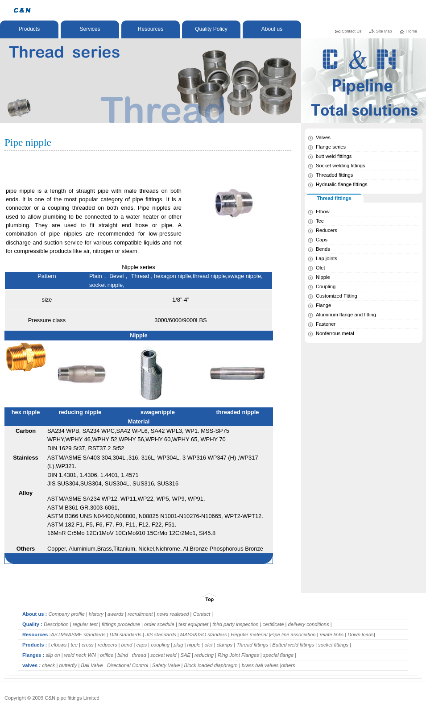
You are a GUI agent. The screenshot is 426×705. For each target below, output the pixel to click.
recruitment (139, 614)
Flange (323, 305)
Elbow (322, 211)
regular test (84, 624)
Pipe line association (293, 634)
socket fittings (334, 644)
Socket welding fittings (340, 165)
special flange (278, 655)
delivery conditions (308, 624)
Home (411, 31)
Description (56, 624)
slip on (52, 655)
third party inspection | (237, 624)
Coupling (325, 286)
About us (271, 29)
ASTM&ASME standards (78, 634)
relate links (331, 634)
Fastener (325, 324)
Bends (323, 249)
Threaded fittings (334, 175)
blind (122, 655)
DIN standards (125, 634)
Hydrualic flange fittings (342, 184)
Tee (320, 221)
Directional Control (127, 665)
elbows (58, 644)
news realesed (173, 614)
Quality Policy (211, 29)
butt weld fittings (334, 156)
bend (127, 644)
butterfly (68, 665)
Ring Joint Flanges (238, 655)
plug (179, 644)
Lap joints (326, 258)
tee (74, 644)
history (95, 614)
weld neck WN (79, 655)
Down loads (360, 634)
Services (89, 29)
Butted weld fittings (293, 644)
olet (207, 644)
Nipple (323, 277)
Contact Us (352, 31)
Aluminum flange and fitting (346, 314)
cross (87, 644)
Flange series (331, 146)
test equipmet (192, 624)
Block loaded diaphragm (211, 665)
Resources (150, 29)
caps (141, 644)
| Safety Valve (164, 665)
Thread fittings (251, 644)
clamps (224, 644)
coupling (160, 644)
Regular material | (250, 634)
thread (138, 655)
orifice (107, 655)
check (48, 665)
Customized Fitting (336, 296)
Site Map (384, 31)
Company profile (66, 614)
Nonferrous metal (335, 333)
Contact (202, 614)
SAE (185, 655)
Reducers (326, 230)
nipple (193, 644)
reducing (204, 655)
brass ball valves (259, 665)
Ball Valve (92, 665)
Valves (323, 137)
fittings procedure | (123, 624)
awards (116, 614)
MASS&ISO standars (203, 634)
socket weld (163, 655)
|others (287, 665)
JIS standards (161, 634)
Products (29, 29)
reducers (106, 644)
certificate (273, 624)
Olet (320, 267)
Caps (321, 239)
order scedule (160, 624)
